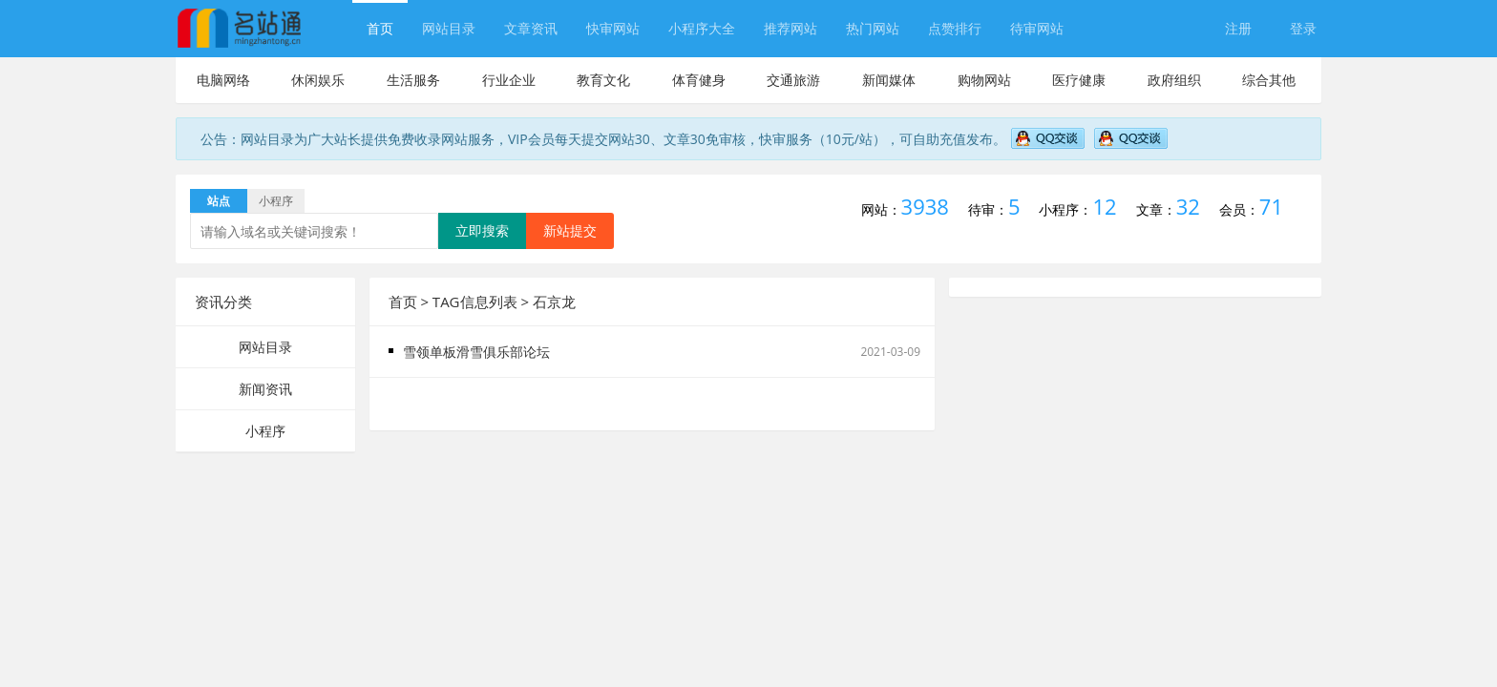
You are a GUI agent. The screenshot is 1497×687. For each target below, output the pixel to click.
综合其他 (1269, 80)
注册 (1238, 28)
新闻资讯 (265, 389)
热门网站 (872, 28)
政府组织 (1174, 80)
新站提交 (570, 230)
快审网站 (613, 28)
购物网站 (984, 80)
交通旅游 (793, 80)
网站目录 (448, 28)
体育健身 (699, 80)
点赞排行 (954, 28)
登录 (1303, 28)
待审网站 (1037, 28)
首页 (380, 28)
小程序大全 (701, 28)
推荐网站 (790, 28)
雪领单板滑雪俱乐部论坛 (476, 352)
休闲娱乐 (318, 80)
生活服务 (413, 80)
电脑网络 (223, 80)
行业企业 (509, 80)
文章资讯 (531, 28)
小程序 (265, 431)
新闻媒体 (889, 80)
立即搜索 (482, 230)
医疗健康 (1079, 80)
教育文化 (603, 80)
